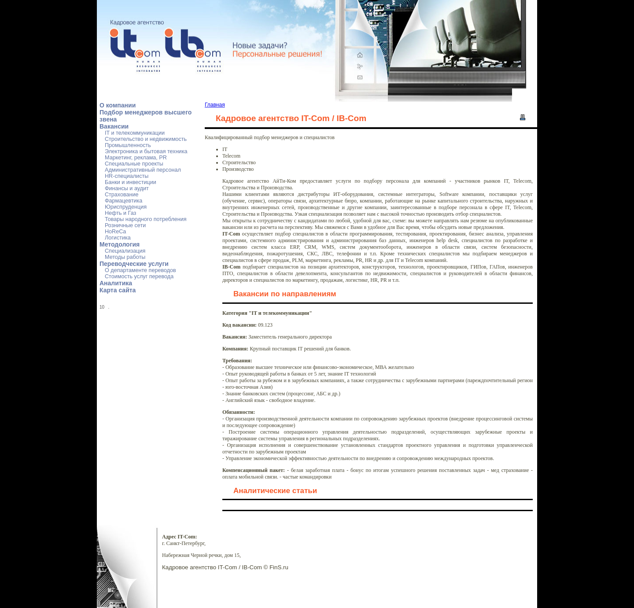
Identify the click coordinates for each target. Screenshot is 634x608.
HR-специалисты (126, 176)
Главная (215, 105)
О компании (118, 105)
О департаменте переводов (140, 270)
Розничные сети (125, 225)
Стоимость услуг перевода (139, 276)
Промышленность (128, 145)
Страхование (122, 195)
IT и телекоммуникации (135, 133)
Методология (120, 244)
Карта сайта (118, 290)
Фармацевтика (123, 201)
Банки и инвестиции (130, 182)
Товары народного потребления (146, 219)
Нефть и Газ (120, 213)
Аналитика (116, 283)
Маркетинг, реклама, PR (136, 158)
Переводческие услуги (134, 263)
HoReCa (115, 231)
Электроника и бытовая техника (146, 151)
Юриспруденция (126, 207)
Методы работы (125, 257)
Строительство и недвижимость (146, 139)
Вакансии (114, 126)
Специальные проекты (134, 164)
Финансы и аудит (127, 188)
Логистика (118, 238)
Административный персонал (143, 170)
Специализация (125, 251)
